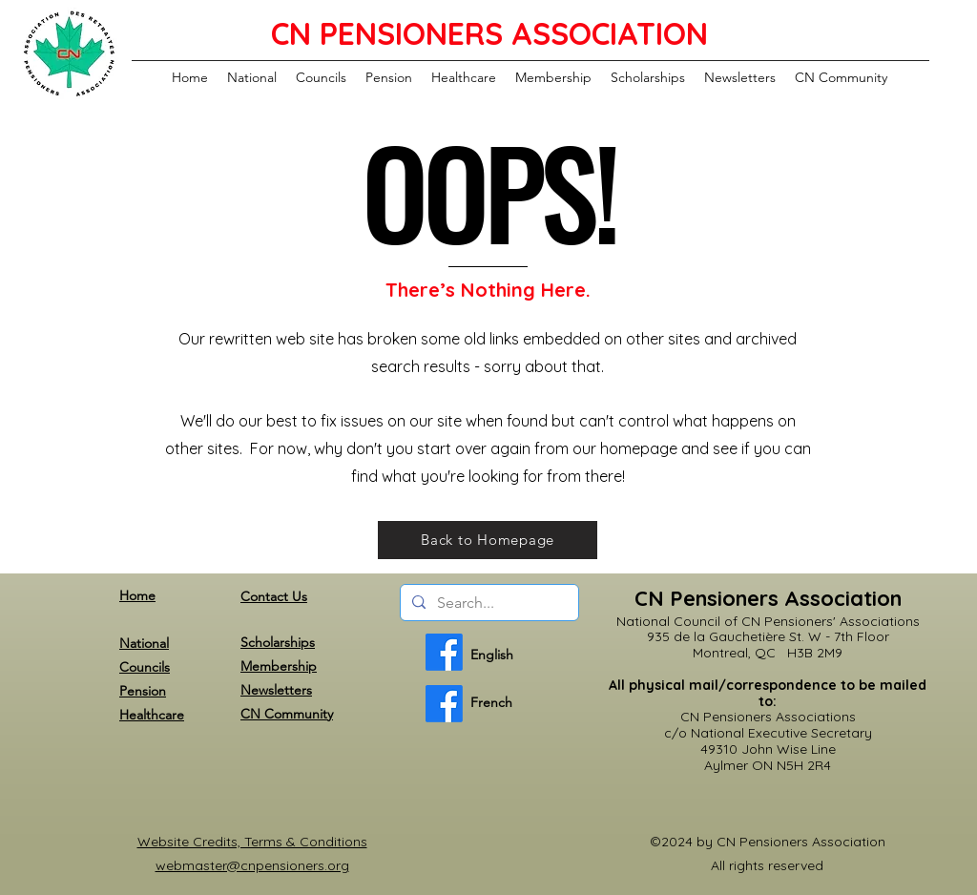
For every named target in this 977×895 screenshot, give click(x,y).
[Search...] (487, 603)
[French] (444, 703)
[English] (444, 652)
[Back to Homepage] (487, 540)
